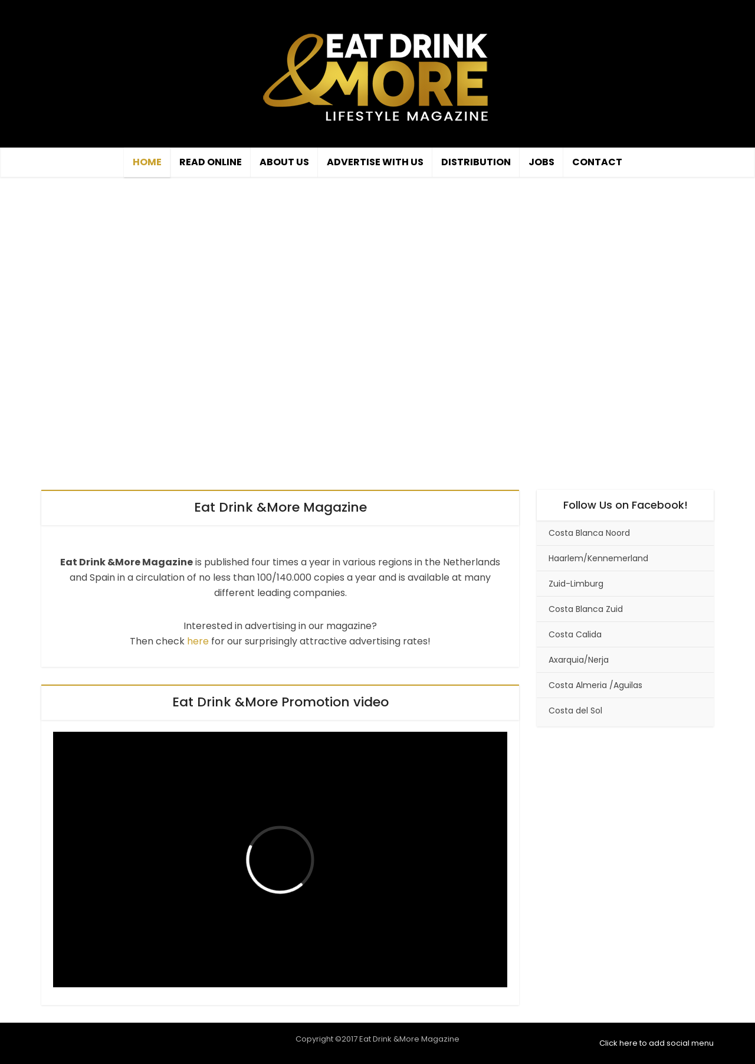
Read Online (210, 162)
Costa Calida (575, 634)
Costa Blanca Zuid (586, 609)
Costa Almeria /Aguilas (595, 685)
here (198, 641)
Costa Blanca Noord (589, 533)
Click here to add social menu (656, 1043)
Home (147, 162)
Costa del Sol (575, 710)
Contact (597, 162)
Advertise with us (375, 162)
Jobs (541, 162)
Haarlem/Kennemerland (598, 558)
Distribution (476, 162)
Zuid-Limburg (576, 584)
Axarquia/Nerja (579, 660)
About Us (284, 162)
